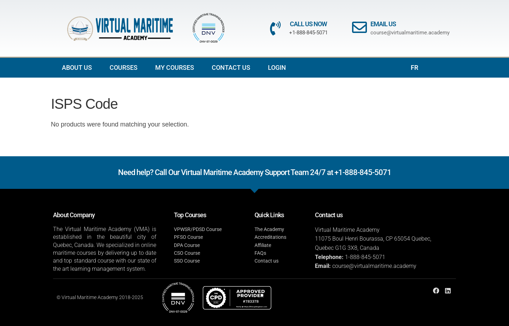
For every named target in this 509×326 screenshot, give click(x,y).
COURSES (124, 67)
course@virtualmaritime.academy (410, 32)
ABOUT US (77, 67)
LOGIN (277, 67)
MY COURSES (174, 67)
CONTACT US (231, 67)
